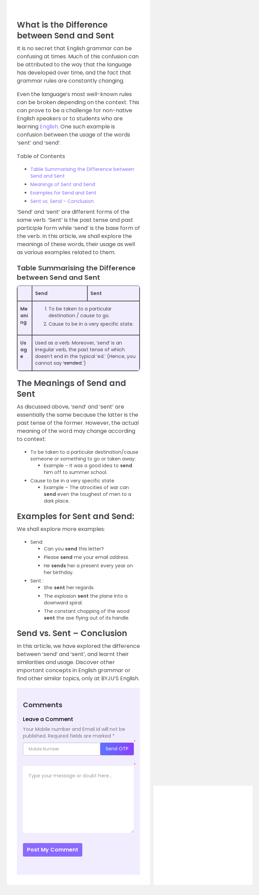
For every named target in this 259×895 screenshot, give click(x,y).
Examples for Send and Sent (63, 192)
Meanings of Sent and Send (62, 184)
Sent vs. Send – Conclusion (62, 201)
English (49, 126)
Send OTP (117, 748)
